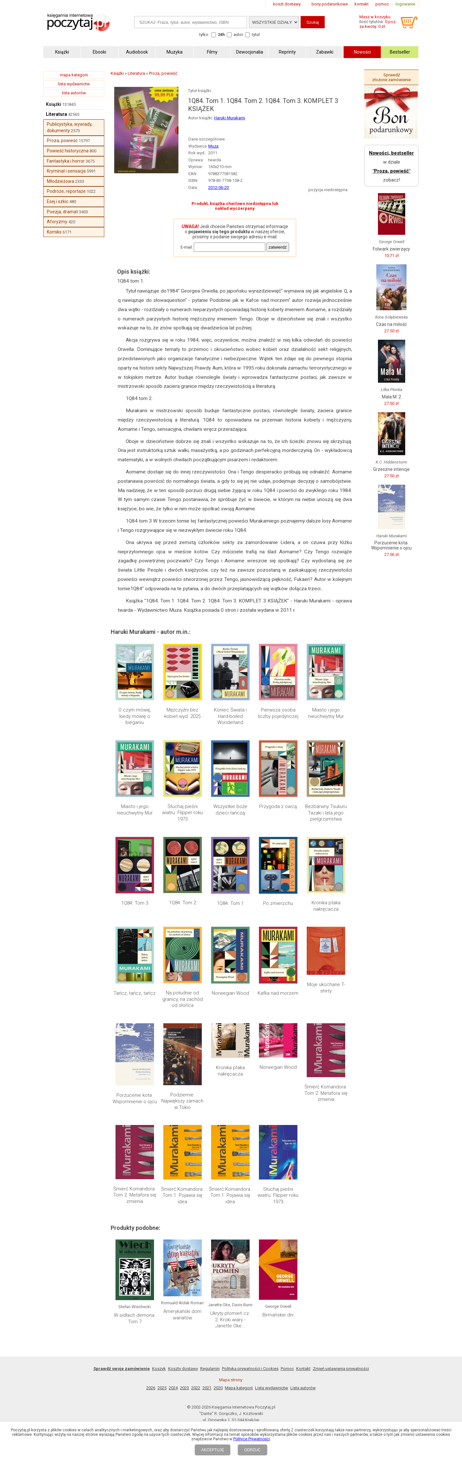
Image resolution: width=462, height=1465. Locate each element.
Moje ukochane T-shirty (326, 988)
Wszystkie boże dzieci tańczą (230, 810)
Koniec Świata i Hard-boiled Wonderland (230, 716)
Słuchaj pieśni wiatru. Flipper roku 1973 (182, 813)
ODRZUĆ (252, 1450)
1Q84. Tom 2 (182, 903)
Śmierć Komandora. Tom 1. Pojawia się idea (182, 1195)
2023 (184, 1387)
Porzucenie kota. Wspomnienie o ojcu (135, 1098)
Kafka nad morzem (278, 993)
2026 (150, 1387)
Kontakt (303, 1368)
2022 (195, 1387)
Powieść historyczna (68, 150)
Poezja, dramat (62, 211)
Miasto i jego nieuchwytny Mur (326, 713)
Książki (53, 104)
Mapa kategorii (239, 1387)
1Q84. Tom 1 (230, 903)
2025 (162, 1387)
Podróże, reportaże (66, 191)
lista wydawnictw (74, 83)
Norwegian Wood (230, 993)
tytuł (256, 34)
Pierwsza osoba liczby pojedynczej (278, 713)
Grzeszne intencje (391, 469)
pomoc (382, 4)
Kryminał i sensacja (66, 171)
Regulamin (210, 1368)
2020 (218, 1387)
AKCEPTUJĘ (212, 1450)
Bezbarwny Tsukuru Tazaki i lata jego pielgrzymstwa (326, 813)
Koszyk (159, 1368)
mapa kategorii (74, 74)
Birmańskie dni (278, 1315)
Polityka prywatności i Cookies (250, 1368)
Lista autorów (303, 1387)
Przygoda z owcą (278, 806)
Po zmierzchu (278, 903)
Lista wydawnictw (271, 1387)
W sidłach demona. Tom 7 (135, 1318)
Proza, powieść (62, 140)
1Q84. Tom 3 (134, 903)
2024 (173, 1387)
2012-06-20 (218, 187)
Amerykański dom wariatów (182, 1314)
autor (238, 34)
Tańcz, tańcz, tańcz (135, 993)
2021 (206, 1387)
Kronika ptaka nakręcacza (326, 906)
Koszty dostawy (183, 1368)
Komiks (54, 231)
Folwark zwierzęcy (391, 248)
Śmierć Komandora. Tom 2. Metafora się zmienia (325, 1093)
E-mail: (187, 247)
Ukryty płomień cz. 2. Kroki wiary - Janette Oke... (230, 1319)
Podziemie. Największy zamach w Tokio (182, 1101)
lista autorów (74, 92)
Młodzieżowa (60, 181)
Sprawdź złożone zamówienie (391, 77)
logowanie (405, 4)
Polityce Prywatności (251, 1439)
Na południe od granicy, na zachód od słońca (182, 999)
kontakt (362, 4)
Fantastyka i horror (66, 161)
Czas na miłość (391, 324)
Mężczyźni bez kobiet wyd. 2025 (182, 713)
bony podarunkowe (330, 4)
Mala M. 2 (391, 396)
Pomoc (287, 1368)
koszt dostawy (287, 4)
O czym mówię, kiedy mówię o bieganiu (134, 716)
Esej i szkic (57, 201)
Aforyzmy (57, 221)
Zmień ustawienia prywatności (341, 1368)
